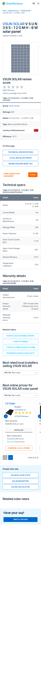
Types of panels (20, 342)
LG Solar (10, 403)
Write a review (20, 519)
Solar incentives (20, 481)
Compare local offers (19, 448)
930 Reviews (24, 416)
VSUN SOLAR (25, 11)
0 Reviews (10, 90)
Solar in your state (20, 475)
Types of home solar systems (20, 347)
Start (33, 175)
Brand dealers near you (20, 164)
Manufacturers (14, 11)
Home (5, 11)
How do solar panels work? (21, 336)
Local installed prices (20, 158)
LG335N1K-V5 (20, 410)
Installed (18, 430)
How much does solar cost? (20, 353)
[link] (12, 3)
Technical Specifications (20, 152)
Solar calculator (20, 487)
